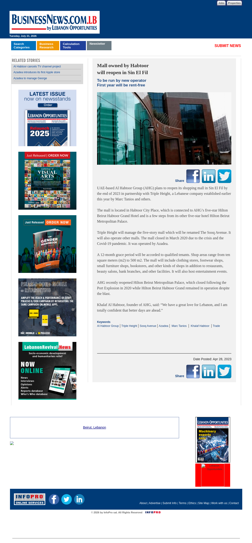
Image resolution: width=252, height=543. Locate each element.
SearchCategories (22, 45)
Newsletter (97, 43)
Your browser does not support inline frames (47, 231)
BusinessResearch (46, 45)
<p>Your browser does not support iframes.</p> (164, 336)
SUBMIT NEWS (228, 46)
